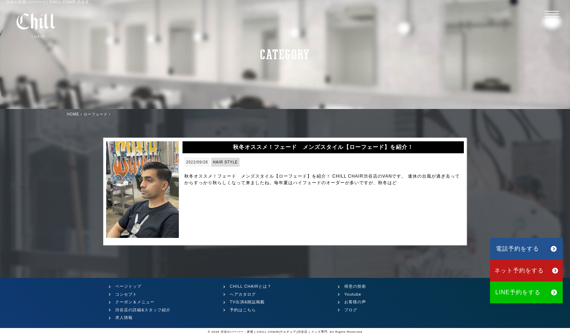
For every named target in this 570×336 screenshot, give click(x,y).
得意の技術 (355, 286)
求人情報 (124, 317)
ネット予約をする (526, 270)
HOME (73, 114)
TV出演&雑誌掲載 (247, 302)
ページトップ (128, 286)
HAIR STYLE (225, 162)
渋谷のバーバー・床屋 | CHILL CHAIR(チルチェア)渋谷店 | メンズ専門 (274, 331)
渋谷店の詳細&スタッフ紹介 (142, 310)
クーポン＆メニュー (134, 302)
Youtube (352, 294)
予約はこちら (243, 310)
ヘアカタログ (243, 294)
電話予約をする (526, 249)
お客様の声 (355, 302)
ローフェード (96, 114)
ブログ (350, 310)
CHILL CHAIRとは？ (251, 286)
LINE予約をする (526, 292)
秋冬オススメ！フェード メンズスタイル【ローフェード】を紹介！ (323, 147)
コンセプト (126, 294)
